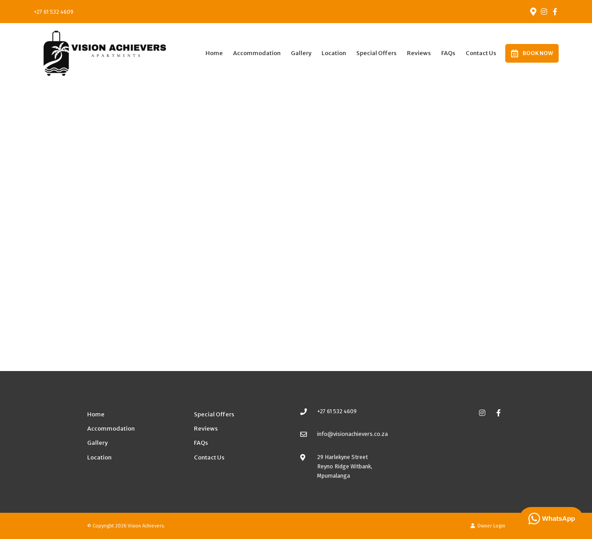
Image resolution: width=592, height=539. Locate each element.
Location (334, 53)
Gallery (301, 53)
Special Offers (376, 53)
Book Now (532, 53)
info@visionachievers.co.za (352, 434)
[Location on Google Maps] (532, 11)
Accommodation (257, 53)
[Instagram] (544, 11)
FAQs (448, 53)
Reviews (419, 53)
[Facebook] (555, 11)
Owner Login (488, 526)
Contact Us (481, 53)
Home (214, 53)
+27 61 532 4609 (53, 12)
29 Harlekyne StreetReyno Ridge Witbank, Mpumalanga (344, 466)
